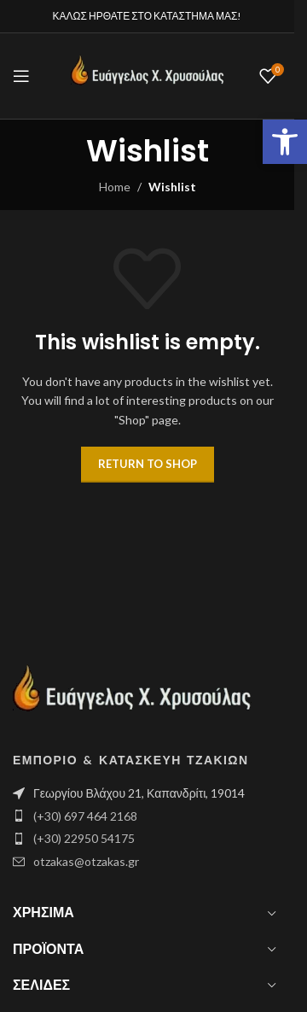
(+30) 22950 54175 (84, 838)
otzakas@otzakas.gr (86, 861)
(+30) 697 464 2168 (85, 816)
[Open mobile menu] (21, 76)
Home (114, 186)
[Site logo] (147, 74)
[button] (285, 142)
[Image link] (132, 695)
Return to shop (147, 464)
